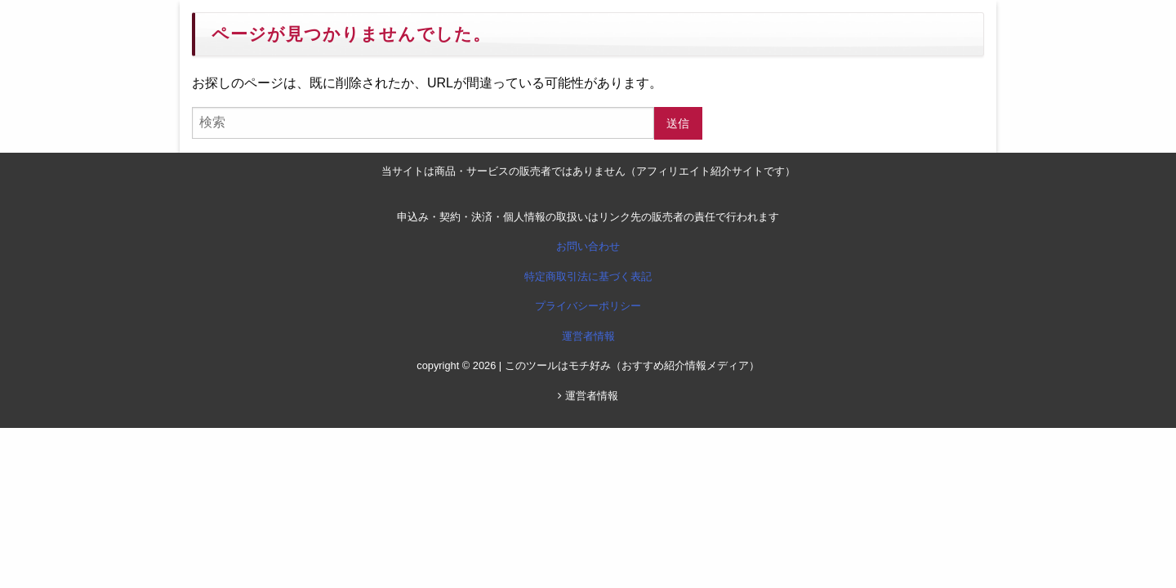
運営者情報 (588, 336)
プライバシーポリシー (588, 306)
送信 (677, 123)
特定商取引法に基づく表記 (588, 276)
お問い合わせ (588, 246)
